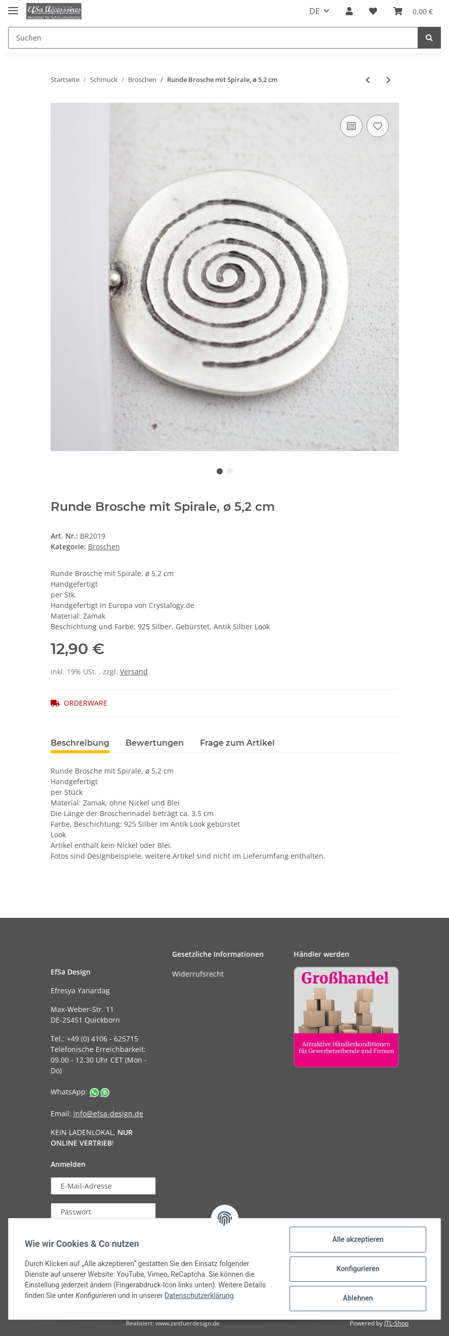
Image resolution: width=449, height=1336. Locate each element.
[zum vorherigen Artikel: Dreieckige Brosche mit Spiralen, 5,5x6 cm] (367, 80)
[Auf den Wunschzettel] (377, 126)
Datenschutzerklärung (199, 1295)
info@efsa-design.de (108, 1113)
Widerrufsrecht (198, 974)
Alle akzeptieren (357, 1239)
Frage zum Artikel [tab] (237, 743)
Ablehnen (358, 1298)
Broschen (104, 546)
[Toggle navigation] (13, 6)
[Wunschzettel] (373, 11)
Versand (134, 671)
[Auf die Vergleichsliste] (351, 126)
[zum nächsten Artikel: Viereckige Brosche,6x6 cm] (388, 80)
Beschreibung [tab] (80, 743)
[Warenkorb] (413, 11)
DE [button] (314, 11)
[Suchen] (213, 38)
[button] (349, 11)
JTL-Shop (396, 1323)
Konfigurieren (357, 1269)
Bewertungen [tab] (155, 743)
